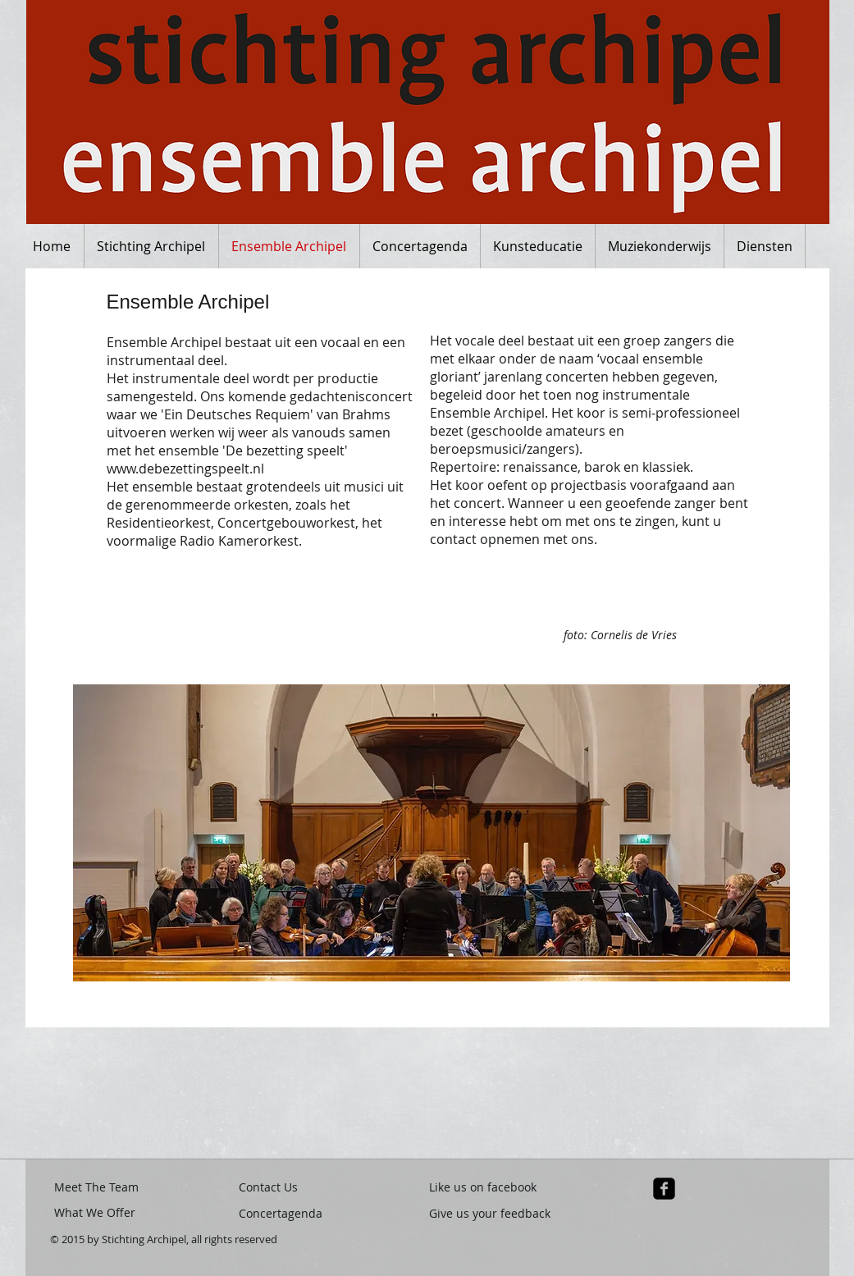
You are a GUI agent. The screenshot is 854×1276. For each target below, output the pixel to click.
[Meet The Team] (99, 1187)
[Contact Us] (272, 1187)
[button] (75, 1090)
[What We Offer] (99, 1213)
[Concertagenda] (297, 1213)
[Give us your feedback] (491, 1213)
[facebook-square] (664, 1189)
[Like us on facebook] (491, 1187)
